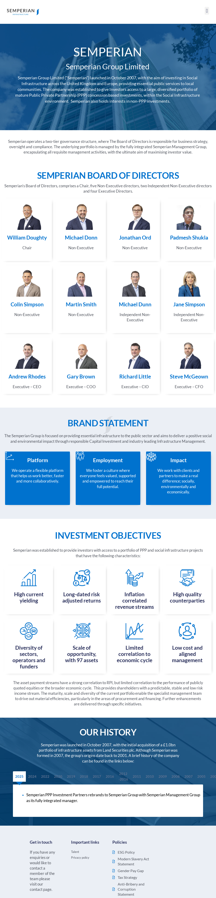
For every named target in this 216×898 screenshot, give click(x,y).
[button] (207, 11)
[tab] (19, 776)
